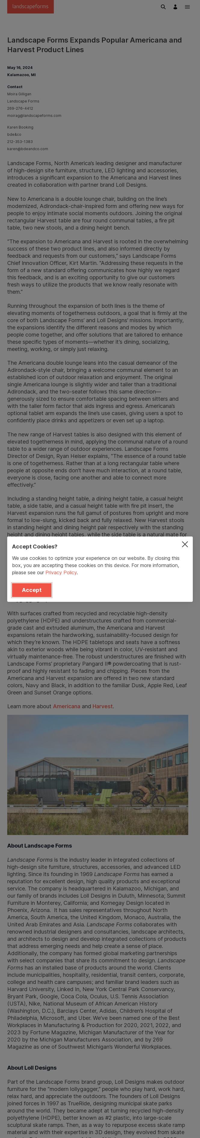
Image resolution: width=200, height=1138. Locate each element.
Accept (32, 590)
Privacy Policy (61, 572)
